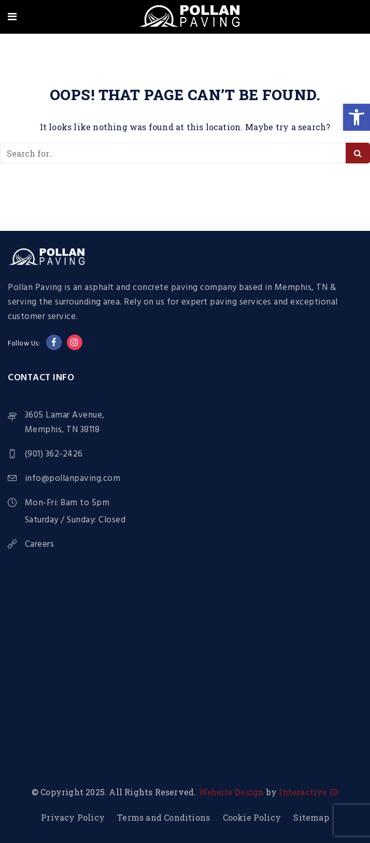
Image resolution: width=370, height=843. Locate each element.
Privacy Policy (73, 817)
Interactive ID (308, 791)
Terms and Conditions (163, 817)
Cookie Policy (252, 817)
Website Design (231, 791)
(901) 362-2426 (54, 454)
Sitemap (311, 817)
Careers (39, 545)
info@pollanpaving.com (73, 479)
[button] (356, 117)
